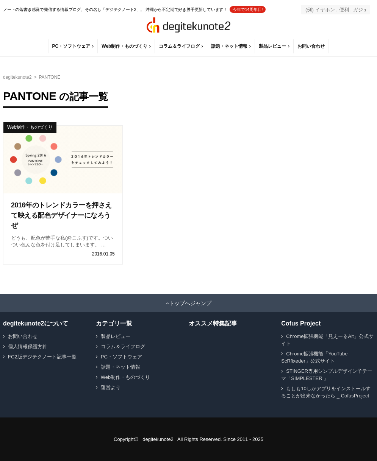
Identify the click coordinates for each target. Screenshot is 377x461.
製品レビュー (272, 46)
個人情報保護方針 (27, 346)
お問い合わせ (311, 46)
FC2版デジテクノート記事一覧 (42, 357)
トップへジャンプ (190, 303)
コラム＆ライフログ (179, 46)
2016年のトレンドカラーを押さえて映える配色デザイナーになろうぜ (61, 215)
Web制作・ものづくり (124, 46)
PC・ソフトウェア (71, 46)
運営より (110, 387)
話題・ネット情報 (229, 46)
